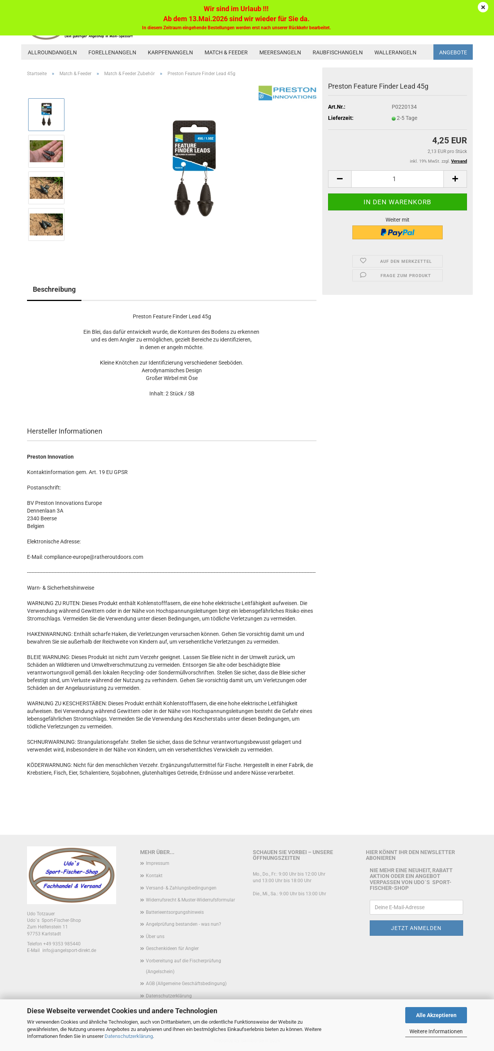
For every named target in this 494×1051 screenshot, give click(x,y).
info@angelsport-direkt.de (69, 950)
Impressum (157, 863)
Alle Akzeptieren (436, 1015)
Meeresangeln (280, 52)
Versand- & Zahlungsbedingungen (181, 888)
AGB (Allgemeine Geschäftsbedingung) (186, 983)
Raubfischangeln (338, 52)
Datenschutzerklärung (129, 1036)
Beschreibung (54, 289)
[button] (339, 179)
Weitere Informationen (436, 1031)
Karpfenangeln (170, 52)
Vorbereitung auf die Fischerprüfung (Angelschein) (183, 966)
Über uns (155, 936)
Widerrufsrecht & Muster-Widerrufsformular (190, 900)
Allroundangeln (52, 52)
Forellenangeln (112, 52)
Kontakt (154, 875)
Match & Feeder (226, 52)
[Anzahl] (397, 179)
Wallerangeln (395, 52)
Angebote (453, 52)
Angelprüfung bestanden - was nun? (183, 924)
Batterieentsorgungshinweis (175, 912)
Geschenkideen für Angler (172, 948)
